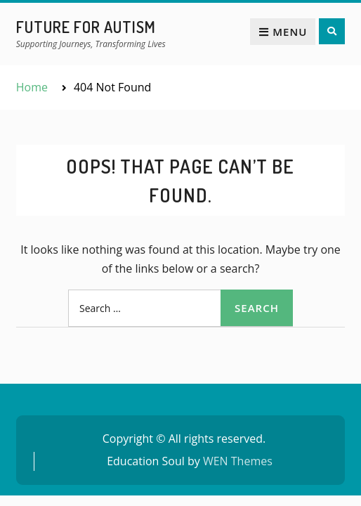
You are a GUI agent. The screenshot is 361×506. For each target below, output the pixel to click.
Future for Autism (86, 27)
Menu (282, 32)
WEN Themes (238, 461)
